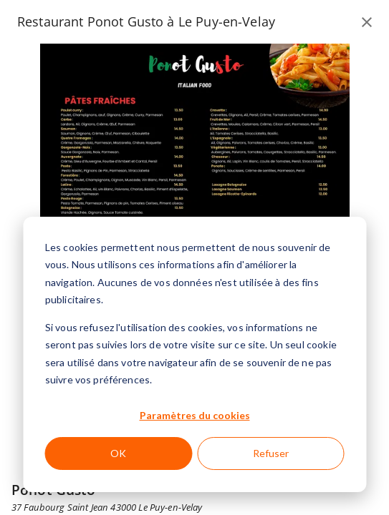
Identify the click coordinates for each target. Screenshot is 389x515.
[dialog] (194, 354)
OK (118, 453)
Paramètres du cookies (195, 415)
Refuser (271, 453)
